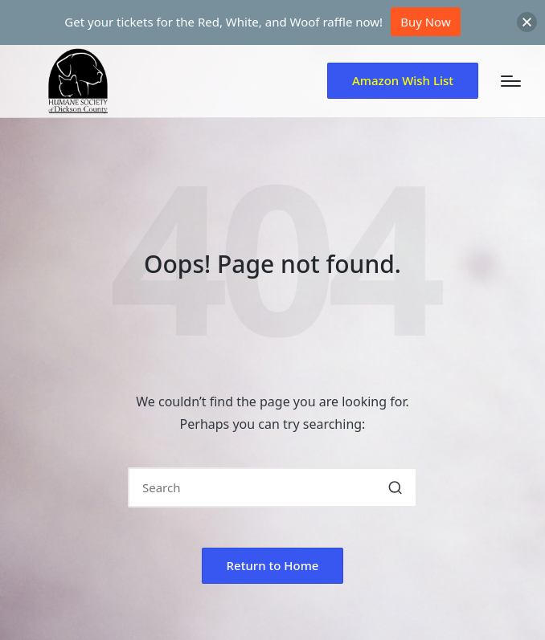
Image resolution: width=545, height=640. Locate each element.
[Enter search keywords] (272, 487)
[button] (402, 81)
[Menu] (511, 81)
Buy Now (425, 22)
